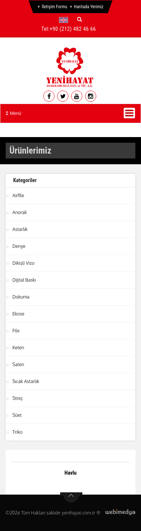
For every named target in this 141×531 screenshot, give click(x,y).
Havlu (71, 473)
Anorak (19, 212)
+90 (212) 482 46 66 (73, 29)
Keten (18, 347)
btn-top (71, 497)
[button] (65, 20)
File (16, 330)
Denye (19, 246)
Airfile (18, 195)
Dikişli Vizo (23, 263)
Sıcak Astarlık (25, 381)
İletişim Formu (54, 6)
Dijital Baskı (24, 280)
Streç (17, 398)
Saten (18, 364)
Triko (17, 432)
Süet (16, 415)
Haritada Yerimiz (88, 6)
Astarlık (19, 229)
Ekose (18, 314)
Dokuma (20, 297)
